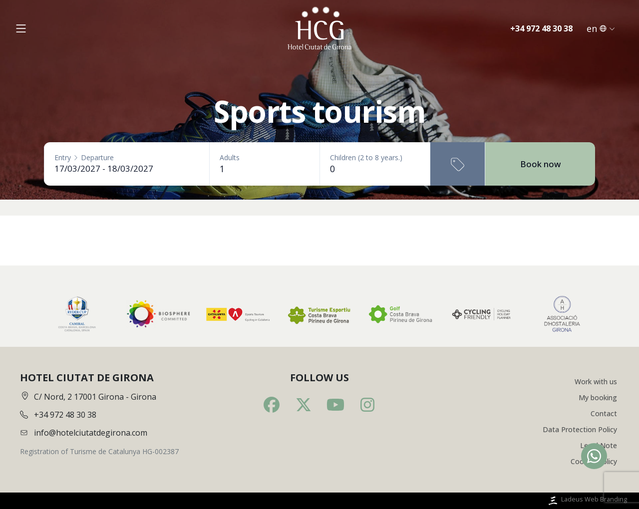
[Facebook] (272, 405)
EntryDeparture (84, 157)
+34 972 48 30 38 (541, 28)
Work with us (596, 381)
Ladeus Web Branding (587, 501)
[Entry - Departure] (126, 168)
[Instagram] (367, 405)
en (601, 28)
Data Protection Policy (580, 429)
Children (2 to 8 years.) (366, 157)
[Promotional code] (457, 164)
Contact (604, 413)
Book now (540, 164)
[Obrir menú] (21, 28)
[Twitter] (304, 405)
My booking (598, 397)
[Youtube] (335, 405)
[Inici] (319, 28)
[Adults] (265, 168)
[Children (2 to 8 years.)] (375, 168)
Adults (230, 157)
